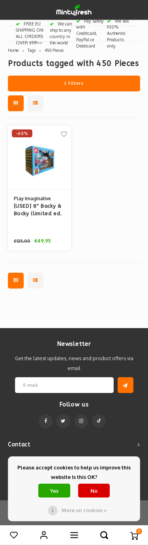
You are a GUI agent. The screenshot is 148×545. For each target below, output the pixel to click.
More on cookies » (84, 510)
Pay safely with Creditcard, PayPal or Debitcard (90, 33)
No (93, 491)
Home (13, 50)
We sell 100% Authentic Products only (118, 33)
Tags (32, 50)
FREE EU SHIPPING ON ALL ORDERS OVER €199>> (29, 33)
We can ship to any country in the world (61, 33)
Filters (74, 83)
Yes (54, 491)
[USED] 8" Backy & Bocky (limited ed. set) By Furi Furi (38, 210)
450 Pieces (54, 50)
